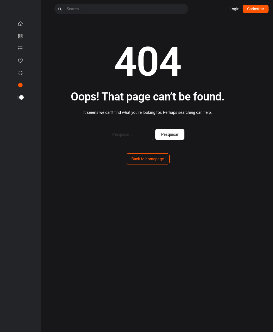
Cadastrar (255, 9)
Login (235, 9)
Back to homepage (147, 159)
